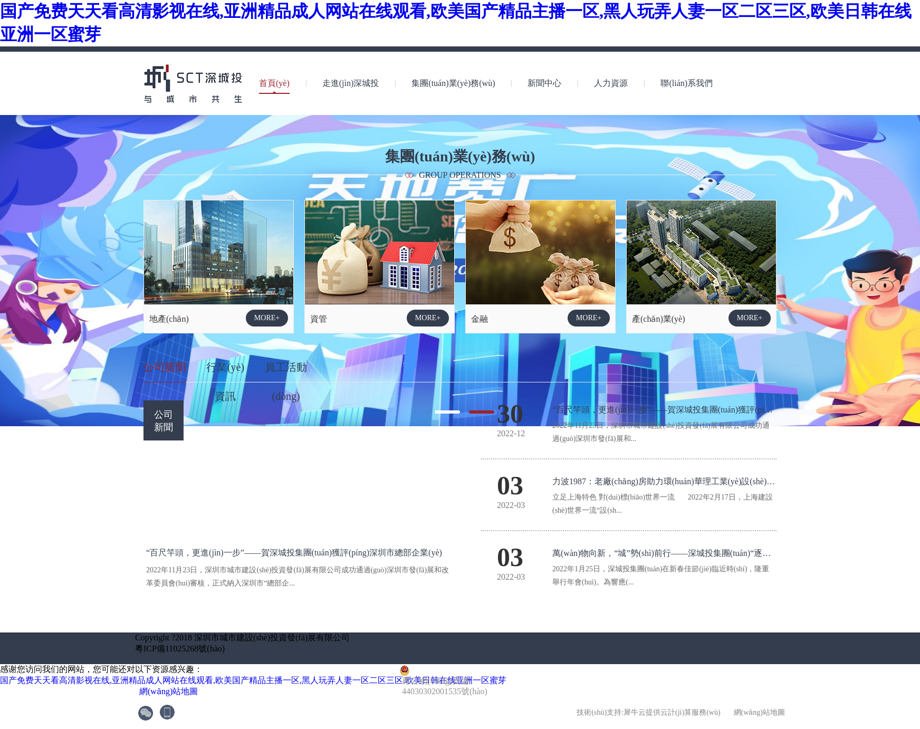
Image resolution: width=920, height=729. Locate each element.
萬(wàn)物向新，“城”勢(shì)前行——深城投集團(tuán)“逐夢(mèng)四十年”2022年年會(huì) (717, 553)
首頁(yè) (274, 83)
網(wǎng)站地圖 (166, 691)
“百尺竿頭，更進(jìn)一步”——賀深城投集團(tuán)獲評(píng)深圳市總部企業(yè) (700, 409)
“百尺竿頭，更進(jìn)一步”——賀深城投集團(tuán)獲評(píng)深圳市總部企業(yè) (294, 552)
